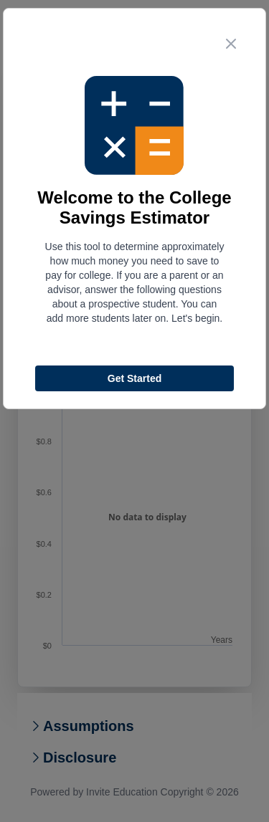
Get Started (134, 378)
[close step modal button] (231, 43)
